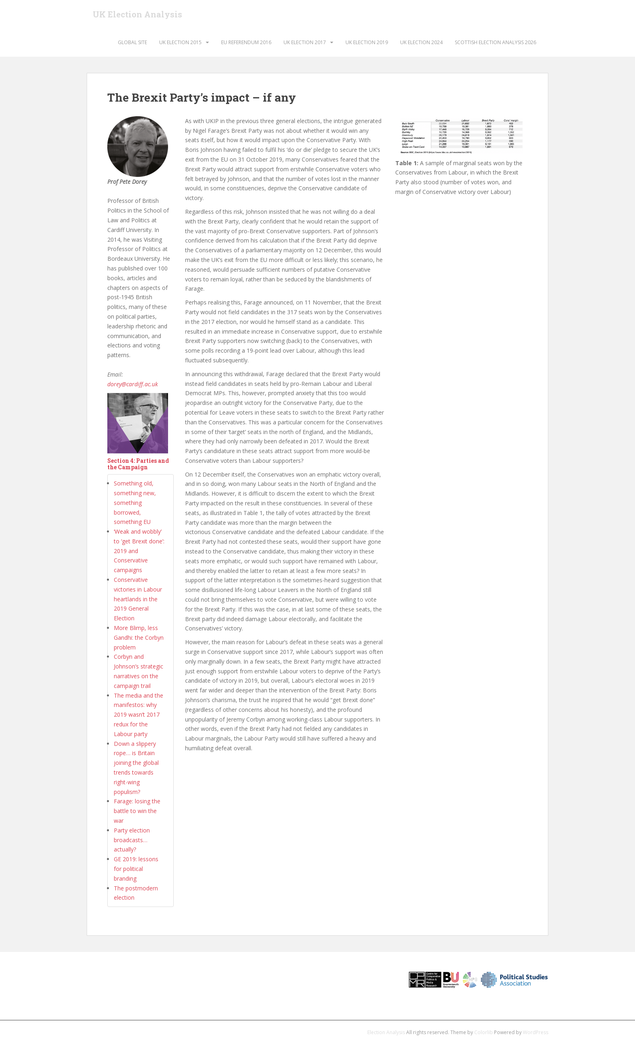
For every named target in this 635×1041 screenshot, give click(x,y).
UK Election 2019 (366, 42)
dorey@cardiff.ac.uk (132, 384)
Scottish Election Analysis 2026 (495, 42)
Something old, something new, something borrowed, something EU (135, 502)
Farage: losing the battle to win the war (137, 810)
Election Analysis (386, 1032)
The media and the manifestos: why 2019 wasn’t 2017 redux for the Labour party (138, 715)
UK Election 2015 (180, 42)
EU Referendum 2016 (246, 42)
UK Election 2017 (304, 42)
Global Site (132, 42)
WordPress (535, 1032)
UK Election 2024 (421, 42)
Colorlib (483, 1032)
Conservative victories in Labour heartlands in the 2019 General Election (138, 599)
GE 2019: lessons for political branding (136, 868)
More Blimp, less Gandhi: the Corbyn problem (139, 637)
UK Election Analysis (137, 14)
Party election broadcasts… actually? (132, 840)
